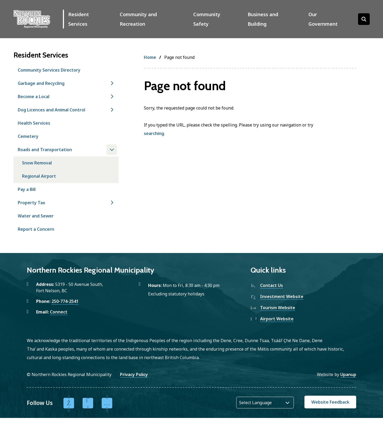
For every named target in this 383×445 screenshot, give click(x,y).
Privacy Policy (134, 374)
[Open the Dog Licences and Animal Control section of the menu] (111, 109)
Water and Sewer (36, 216)
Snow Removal (37, 163)
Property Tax (31, 203)
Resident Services (78, 19)
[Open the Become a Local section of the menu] (111, 96)
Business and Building (263, 19)
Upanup (348, 374)
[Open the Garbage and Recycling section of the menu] (111, 83)
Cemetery (28, 136)
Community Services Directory (49, 70)
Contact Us (271, 285)
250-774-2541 (65, 301)
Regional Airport (39, 176)
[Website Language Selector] (265, 402)
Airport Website (277, 319)
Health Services (34, 123)
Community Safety (206, 19)
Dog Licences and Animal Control (51, 110)
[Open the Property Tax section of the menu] (111, 202)
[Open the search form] (364, 19)
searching (154, 133)
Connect (58, 312)
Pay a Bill (27, 189)
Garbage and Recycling (41, 83)
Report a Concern (36, 229)
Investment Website (281, 296)
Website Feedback (330, 402)
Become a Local (33, 96)
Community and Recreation (138, 19)
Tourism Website (277, 308)
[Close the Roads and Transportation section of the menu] (111, 149)
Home (150, 57)
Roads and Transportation (45, 149)
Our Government (323, 19)
